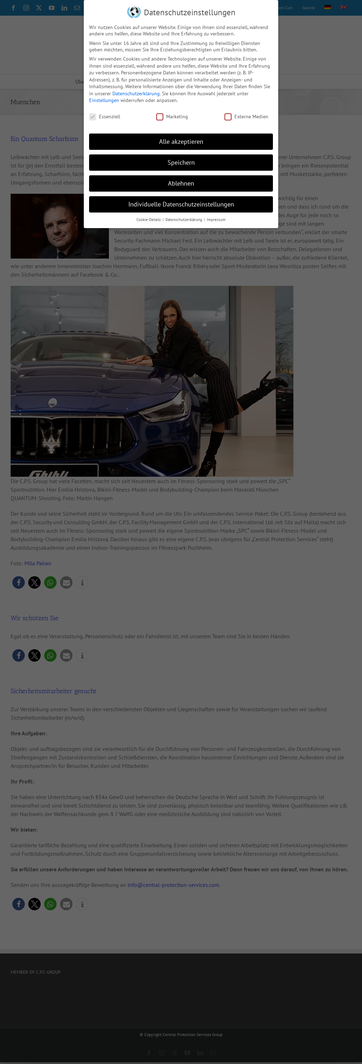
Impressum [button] (216, 219)
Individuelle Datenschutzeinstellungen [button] (181, 204)
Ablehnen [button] (181, 183)
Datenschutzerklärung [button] (184, 219)
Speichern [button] (181, 162)
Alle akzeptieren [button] (181, 141)
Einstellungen (104, 100)
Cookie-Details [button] (149, 219)
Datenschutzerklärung (136, 93)
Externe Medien (246, 116)
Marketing (172, 116)
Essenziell (104, 116)
